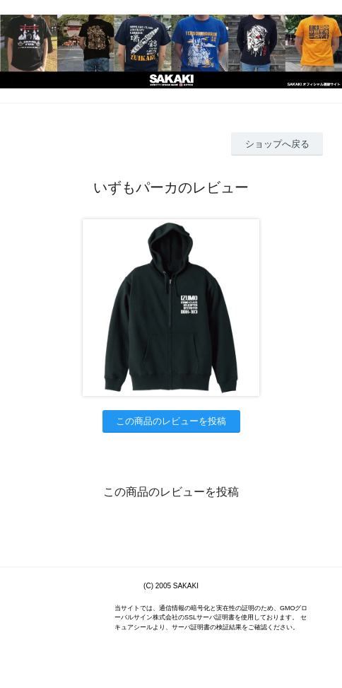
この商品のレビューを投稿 (171, 421)
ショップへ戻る (277, 144)
